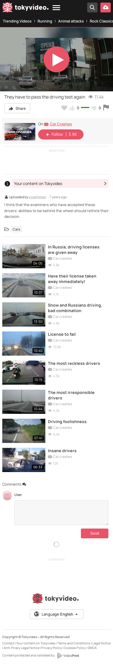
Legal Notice (101, 643)
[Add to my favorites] (64, 108)
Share (17, 108)
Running (45, 21)
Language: (56, 614)
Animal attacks (71, 21)
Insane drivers (62, 450)
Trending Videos (17, 21)
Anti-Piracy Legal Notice (21, 648)
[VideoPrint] (68, 655)
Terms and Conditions (74, 643)
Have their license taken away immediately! (72, 278)
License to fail (62, 334)
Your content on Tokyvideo (36, 643)
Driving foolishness (67, 421)
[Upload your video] (105, 7)
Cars (16, 229)
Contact (8, 643)
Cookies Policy (75, 648)
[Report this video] (106, 108)
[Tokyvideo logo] (25, 8)
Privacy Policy (51, 648)
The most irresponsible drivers (71, 395)
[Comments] (61, 512)
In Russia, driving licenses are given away (74, 249)
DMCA (92, 648)
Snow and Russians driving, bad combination (75, 307)
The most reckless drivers (74, 363)
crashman (37, 197)
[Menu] (56, 8)
